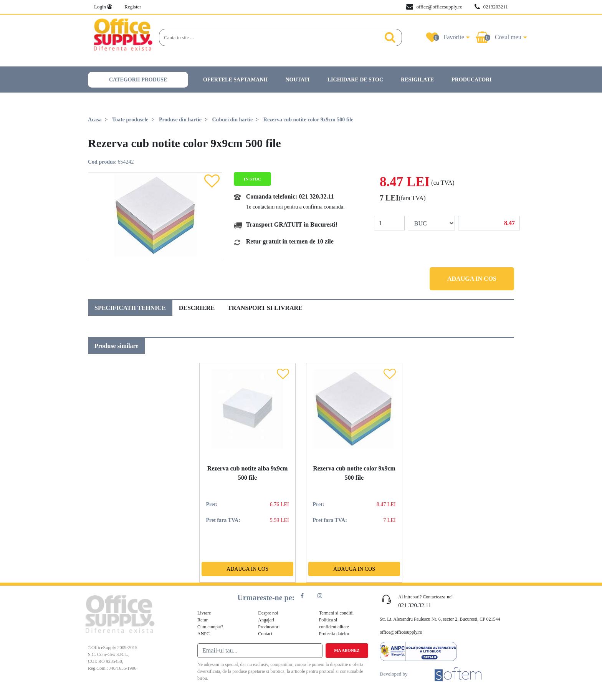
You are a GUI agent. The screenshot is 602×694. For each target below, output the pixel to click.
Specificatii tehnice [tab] (130, 308)
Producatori (472, 80)
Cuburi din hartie (232, 120)
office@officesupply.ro (434, 6)
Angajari (266, 620)
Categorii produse (138, 80)
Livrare (204, 613)
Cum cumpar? (210, 626)
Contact (265, 633)
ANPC (203, 633)
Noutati (297, 80)
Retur (202, 620)
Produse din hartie (180, 120)
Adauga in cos (471, 278)
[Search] (268, 37)
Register (132, 7)
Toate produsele (130, 120)
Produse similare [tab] (116, 346)
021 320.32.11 (316, 196)
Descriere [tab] (197, 308)
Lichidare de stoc (355, 80)
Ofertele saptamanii (235, 80)
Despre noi (268, 613)
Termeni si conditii (336, 613)
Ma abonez (346, 650)
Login (103, 7)
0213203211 (491, 6)
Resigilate (417, 80)
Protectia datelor (334, 633)
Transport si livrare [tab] (265, 308)
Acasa (95, 120)
